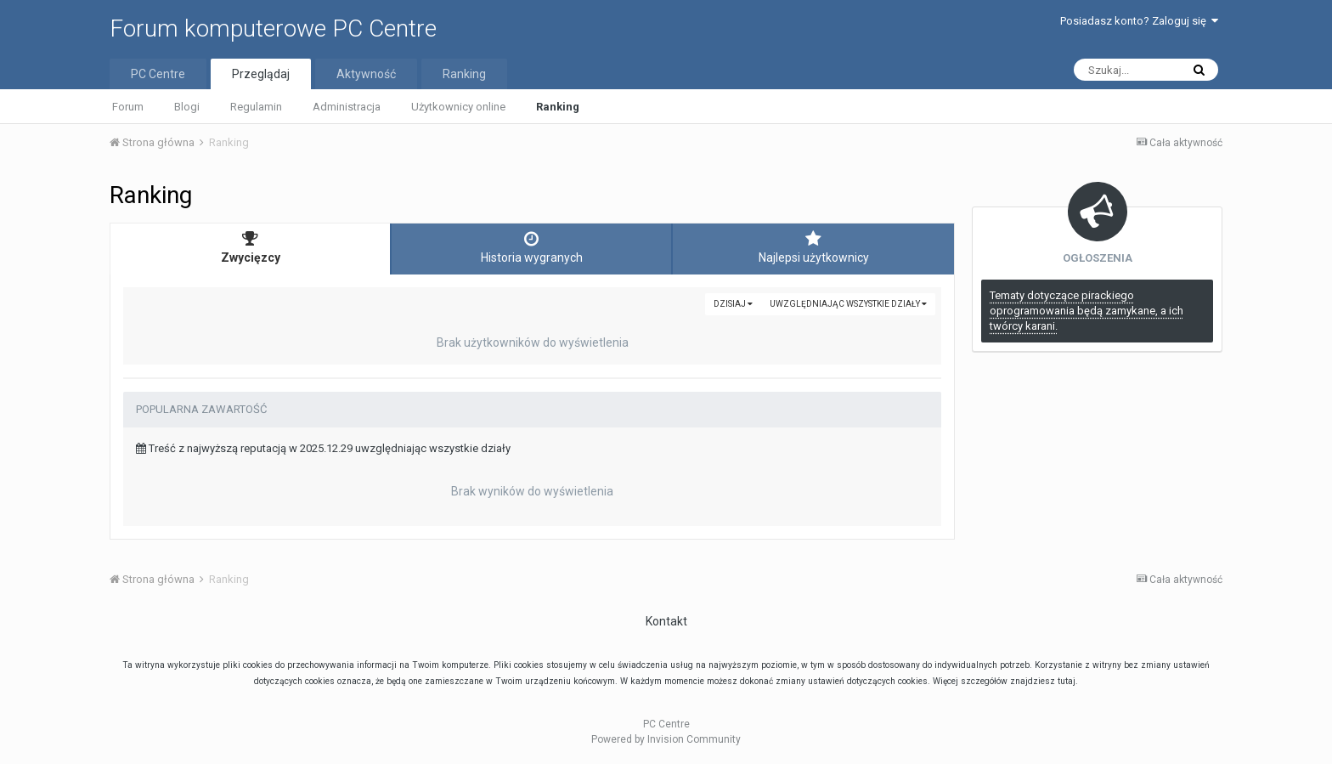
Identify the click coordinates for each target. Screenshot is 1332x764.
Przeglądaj (261, 74)
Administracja (347, 106)
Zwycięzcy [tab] (250, 247)
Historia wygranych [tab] (531, 247)
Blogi (187, 106)
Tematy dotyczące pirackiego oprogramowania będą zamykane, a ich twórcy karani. (1086, 310)
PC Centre (158, 74)
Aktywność (366, 74)
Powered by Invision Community (666, 739)
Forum (128, 106)
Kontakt (666, 621)
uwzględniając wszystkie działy (848, 303)
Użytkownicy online (458, 106)
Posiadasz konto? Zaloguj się (1139, 20)
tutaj (1066, 681)
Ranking (557, 106)
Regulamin (256, 106)
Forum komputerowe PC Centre (273, 28)
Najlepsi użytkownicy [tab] (813, 247)
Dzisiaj (733, 303)
